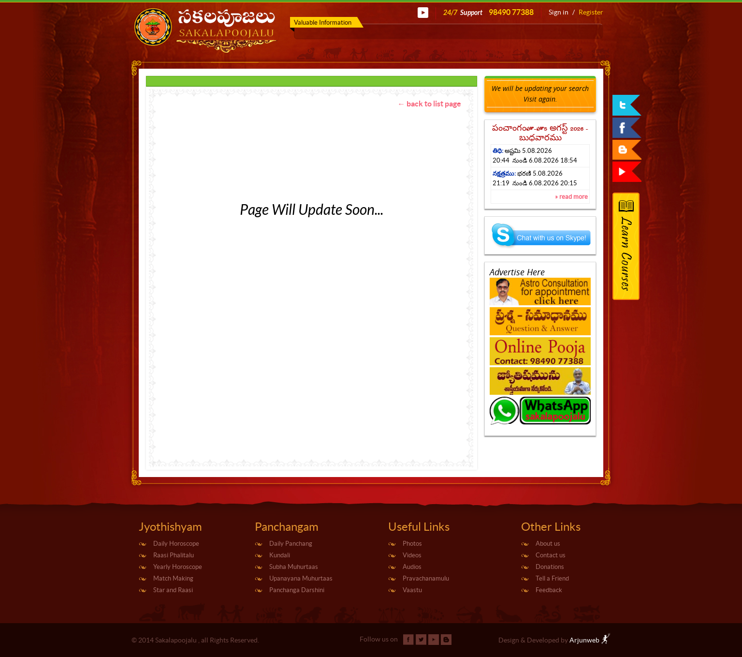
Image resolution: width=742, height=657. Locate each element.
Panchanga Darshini (296, 590)
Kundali (279, 555)
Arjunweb (590, 640)
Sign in (558, 12)
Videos (412, 555)
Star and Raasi (173, 590)
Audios (412, 566)
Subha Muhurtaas (293, 566)
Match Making (173, 578)
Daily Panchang (290, 543)
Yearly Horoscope (177, 566)
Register (591, 12)
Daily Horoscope (176, 543)
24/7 (488, 12)
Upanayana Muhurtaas (301, 578)
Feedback (549, 590)
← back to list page (429, 103)
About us (548, 543)
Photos (412, 543)
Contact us (551, 555)
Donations (550, 566)
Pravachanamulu (426, 578)
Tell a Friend (552, 578)
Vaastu (412, 590)
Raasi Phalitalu (173, 555)
